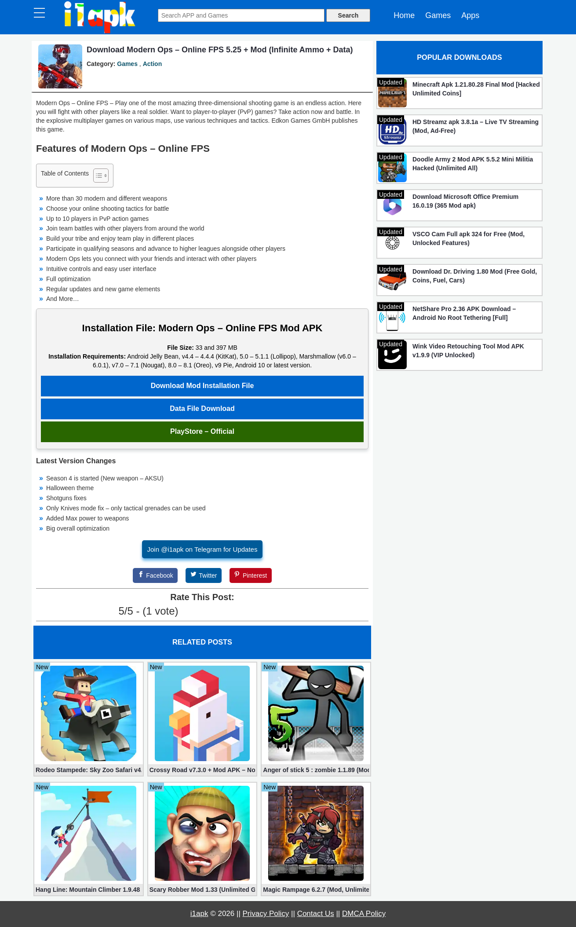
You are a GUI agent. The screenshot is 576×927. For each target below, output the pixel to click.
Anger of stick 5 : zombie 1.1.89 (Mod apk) (316, 769)
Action (152, 63)
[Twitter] (204, 575)
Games (438, 15)
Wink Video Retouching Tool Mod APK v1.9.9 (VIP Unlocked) (468, 351)
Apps (470, 15)
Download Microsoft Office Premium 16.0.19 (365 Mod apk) (465, 201)
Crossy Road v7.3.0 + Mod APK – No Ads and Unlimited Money (202, 769)
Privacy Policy (266, 913)
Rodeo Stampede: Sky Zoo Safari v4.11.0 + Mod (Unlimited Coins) (89, 769)
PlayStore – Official (202, 431)
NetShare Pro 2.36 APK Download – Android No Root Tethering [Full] (464, 313)
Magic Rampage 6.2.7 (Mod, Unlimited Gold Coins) (316, 889)
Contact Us (315, 913)
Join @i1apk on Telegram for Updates (202, 549)
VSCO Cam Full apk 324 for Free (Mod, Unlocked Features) (468, 238)
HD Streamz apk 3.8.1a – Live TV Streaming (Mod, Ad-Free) (475, 126)
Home (404, 15)
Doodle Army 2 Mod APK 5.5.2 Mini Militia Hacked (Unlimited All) (472, 164)
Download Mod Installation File (202, 385)
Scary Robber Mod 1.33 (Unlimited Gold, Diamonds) (202, 889)
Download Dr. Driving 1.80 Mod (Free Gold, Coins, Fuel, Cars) (474, 276)
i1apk (199, 913)
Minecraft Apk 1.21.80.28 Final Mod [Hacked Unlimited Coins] (476, 89)
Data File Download (202, 408)
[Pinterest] (251, 575)
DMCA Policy (364, 913)
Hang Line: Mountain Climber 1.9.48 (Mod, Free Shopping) (89, 889)
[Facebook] (155, 575)
